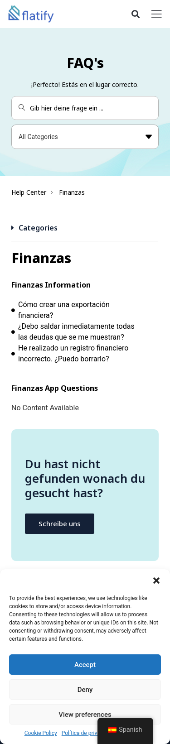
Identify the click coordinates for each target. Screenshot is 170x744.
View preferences (84, 714)
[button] (156, 580)
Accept (85, 665)
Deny (85, 690)
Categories (38, 228)
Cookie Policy (40, 733)
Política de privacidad (87, 733)
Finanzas (72, 192)
